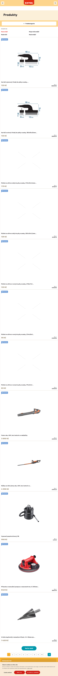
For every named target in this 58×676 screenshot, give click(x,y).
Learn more (29, 668)
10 (42, 654)
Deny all (19, 672)
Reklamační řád (6, 660)
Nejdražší (4, 34)
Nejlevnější (32, 34)
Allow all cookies (33, 672)
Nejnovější (4, 31)
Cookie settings (8, 672)
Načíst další (29, 648)
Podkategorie (30, 23)
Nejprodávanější (34, 31)
